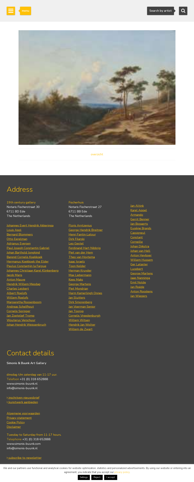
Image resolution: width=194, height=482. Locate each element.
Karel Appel (138, 210)
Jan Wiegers (138, 296)
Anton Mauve (16, 280)
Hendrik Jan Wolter (82, 325)
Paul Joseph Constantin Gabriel (28, 248)
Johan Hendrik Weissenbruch (26, 325)
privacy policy (122, 472)
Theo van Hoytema (82, 257)
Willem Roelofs (17, 298)
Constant (136, 237)
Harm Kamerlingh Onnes (85, 293)
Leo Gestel (76, 244)
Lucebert (136, 269)
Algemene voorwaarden (23, 413)
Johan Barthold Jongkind (23, 253)
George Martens (80, 284)
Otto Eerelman (17, 239)
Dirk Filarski (76, 239)
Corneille (136, 242)
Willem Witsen (79, 320)
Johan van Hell (140, 251)
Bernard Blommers (20, 234)
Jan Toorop (76, 311)
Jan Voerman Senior (82, 307)
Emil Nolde (138, 282)
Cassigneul (137, 233)
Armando (136, 215)
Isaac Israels (77, 262)
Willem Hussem (141, 260)
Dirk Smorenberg (80, 302)
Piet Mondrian (78, 289)
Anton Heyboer (141, 255)
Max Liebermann (80, 275)
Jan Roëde (137, 287)
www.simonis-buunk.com (24, 444)
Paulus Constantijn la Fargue (26, 266)
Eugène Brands (140, 228)
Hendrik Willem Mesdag (23, 284)
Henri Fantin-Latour (82, 234)
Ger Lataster (139, 264)
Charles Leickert (18, 289)
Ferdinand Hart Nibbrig (85, 248)
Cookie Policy (16, 422)
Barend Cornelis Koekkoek (24, 257)
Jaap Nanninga (140, 278)
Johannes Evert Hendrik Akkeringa (30, 225)
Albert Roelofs (17, 293)
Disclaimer (14, 427)
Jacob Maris (14, 275)
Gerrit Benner (139, 219)
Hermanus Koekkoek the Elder (28, 262)
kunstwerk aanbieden (22, 402)
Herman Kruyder (80, 271)
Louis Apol (14, 230)
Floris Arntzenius (80, 225)
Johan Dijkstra (139, 246)
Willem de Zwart (80, 329)
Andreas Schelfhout (20, 307)
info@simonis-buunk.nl (22, 388)
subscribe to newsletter (24, 458)
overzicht (97, 154)
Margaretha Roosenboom (24, 302)
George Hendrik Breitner (86, 230)
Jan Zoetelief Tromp (20, 316)
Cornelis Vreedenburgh (84, 316)
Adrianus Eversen (19, 244)
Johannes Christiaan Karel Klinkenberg (33, 271)
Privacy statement (19, 418)
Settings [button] (84, 477)
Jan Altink (137, 206)
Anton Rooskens (141, 291)
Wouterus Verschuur (21, 320)
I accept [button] (111, 477)
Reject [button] (97, 477)
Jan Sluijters (77, 298)
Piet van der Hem (81, 253)
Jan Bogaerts (139, 224)
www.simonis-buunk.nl (22, 384)
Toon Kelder (77, 266)
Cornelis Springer (18, 311)
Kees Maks (76, 280)
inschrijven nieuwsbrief (23, 398)
